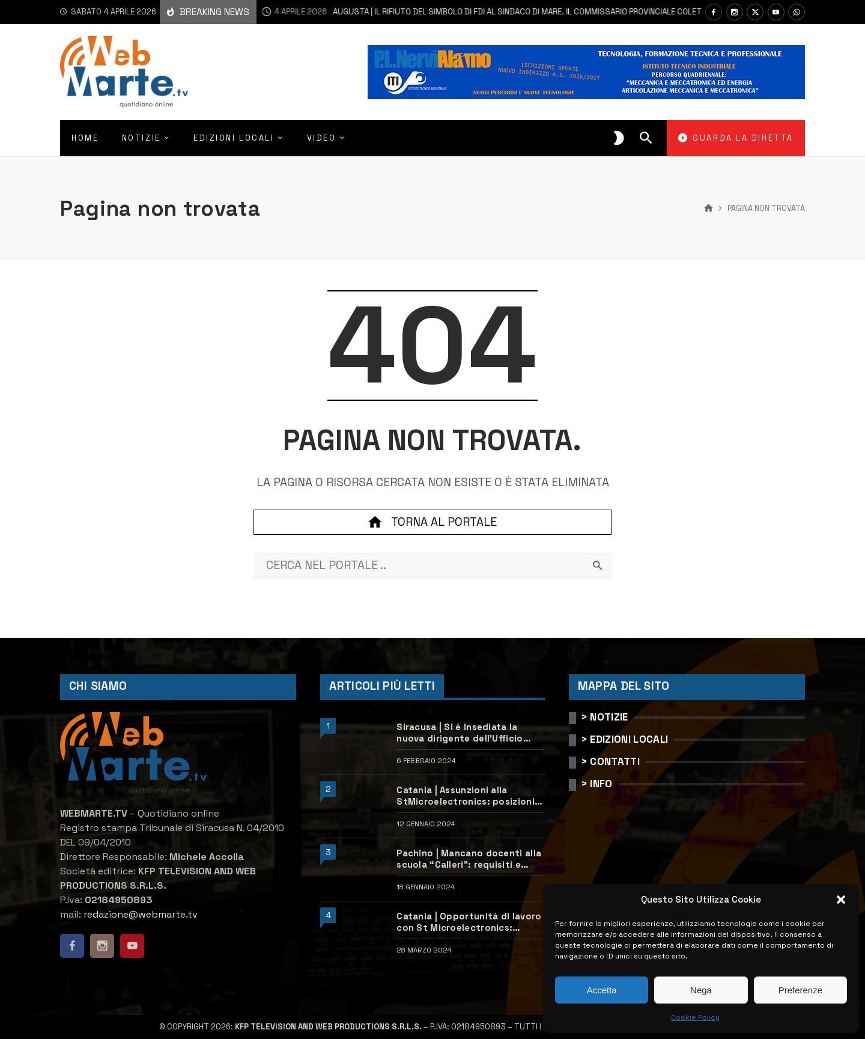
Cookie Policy (695, 1017)
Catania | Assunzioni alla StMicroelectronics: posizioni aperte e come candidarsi (465, 796)
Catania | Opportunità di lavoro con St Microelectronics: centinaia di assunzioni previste (470, 922)
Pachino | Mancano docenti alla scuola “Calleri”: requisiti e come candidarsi (468, 859)
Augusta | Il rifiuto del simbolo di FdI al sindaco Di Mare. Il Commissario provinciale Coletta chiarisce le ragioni (509, 12)
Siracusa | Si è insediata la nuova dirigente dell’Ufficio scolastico (459, 733)
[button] (841, 900)
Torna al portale (432, 522)
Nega (701, 990)
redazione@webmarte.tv (140, 914)
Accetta (602, 990)
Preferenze (800, 990)
